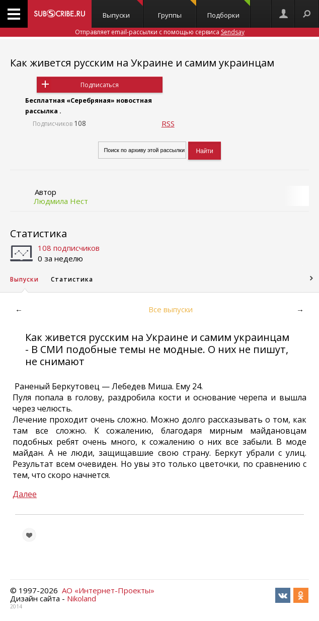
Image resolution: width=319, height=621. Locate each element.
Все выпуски (170, 309)
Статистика (38, 233)
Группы (177, 10)
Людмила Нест (61, 201)
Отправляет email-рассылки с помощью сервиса (160, 32)
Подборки (228, 10)
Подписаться (100, 85)
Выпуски (123, 10)
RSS (168, 123)
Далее (25, 494)
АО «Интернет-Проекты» (108, 590)
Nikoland (81, 598)
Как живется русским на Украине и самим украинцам (142, 63)
